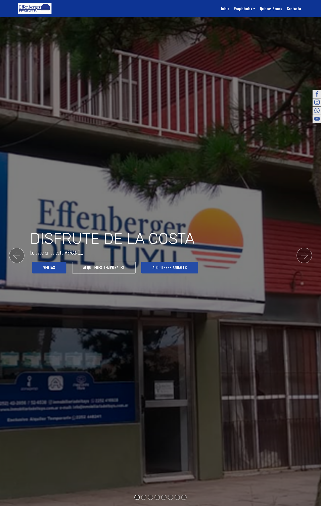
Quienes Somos (271, 8)
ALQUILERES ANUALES (169, 267)
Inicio (225, 8)
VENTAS (49, 267)
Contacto (294, 8)
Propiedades (243, 8)
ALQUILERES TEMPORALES (103, 267)
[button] (17, 255)
